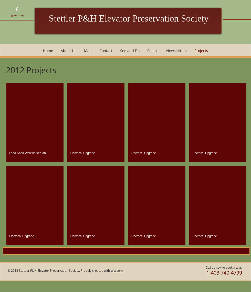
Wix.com (117, 270)
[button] (35, 122)
